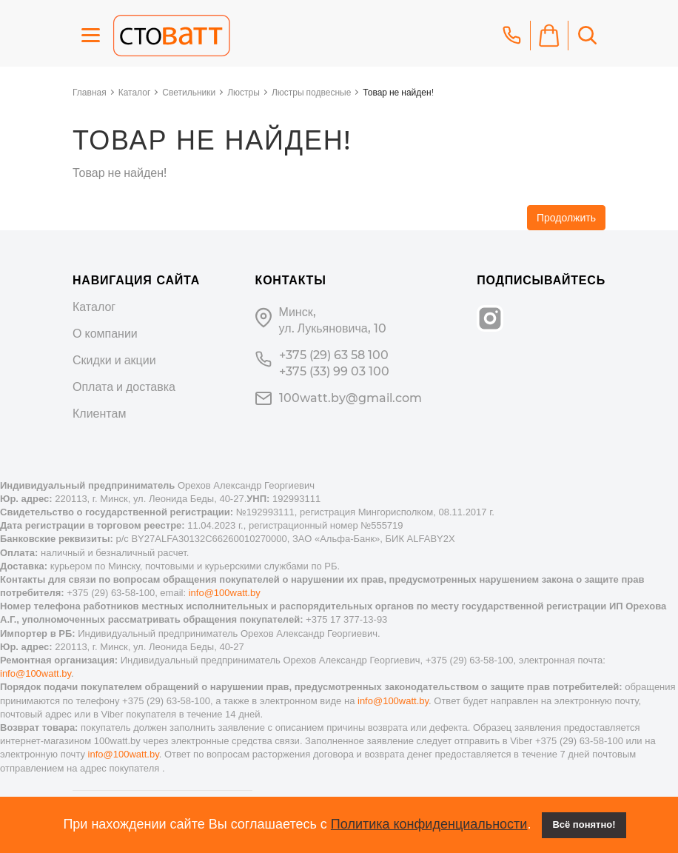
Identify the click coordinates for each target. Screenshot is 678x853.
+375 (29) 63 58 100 (334, 355)
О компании (105, 334)
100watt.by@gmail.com (350, 398)
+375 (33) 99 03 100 (334, 371)
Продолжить (566, 217)
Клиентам (99, 414)
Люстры (243, 92)
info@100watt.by (225, 592)
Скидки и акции (114, 360)
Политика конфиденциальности (429, 824)
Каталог (134, 92)
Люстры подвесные (311, 92)
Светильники (188, 92)
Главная (90, 92)
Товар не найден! (398, 92)
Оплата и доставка (124, 387)
